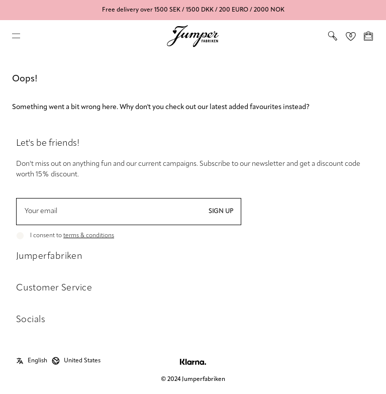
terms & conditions (88, 236)
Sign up (221, 212)
